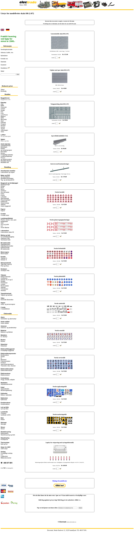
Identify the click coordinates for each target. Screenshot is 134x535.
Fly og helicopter (6, 136)
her (79, 500)
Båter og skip (5, 141)
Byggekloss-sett (5, 99)
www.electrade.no (71, 522)
